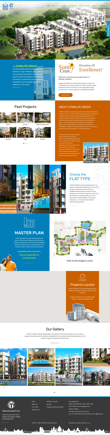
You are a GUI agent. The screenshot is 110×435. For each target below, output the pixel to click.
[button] (55, 295)
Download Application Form (55, 407)
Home (50, 5)
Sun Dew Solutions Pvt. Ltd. (83, 423)
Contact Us (103, 5)
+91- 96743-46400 (76, 414)
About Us (56, 5)
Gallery (95, 5)
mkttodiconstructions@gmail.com (81, 406)
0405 (87, 404)
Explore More (65, 95)
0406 (91, 404)
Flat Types (65, 5)
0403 (84, 404)
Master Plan (74, 5)
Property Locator (85, 5)
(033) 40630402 (77, 404)
